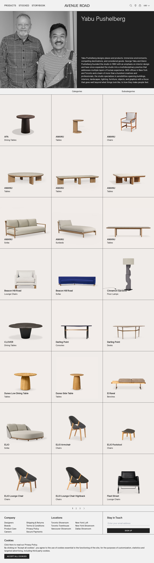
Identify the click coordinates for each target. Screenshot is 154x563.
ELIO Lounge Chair (13, 496)
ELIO (6, 444)
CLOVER (8, 342)
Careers (8, 531)
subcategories (128, 91)
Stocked (24, 5)
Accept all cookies (17, 556)
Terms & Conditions (35, 525)
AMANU (60, 136)
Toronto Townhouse (60, 525)
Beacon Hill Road (12, 290)
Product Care (10, 528)
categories (77, 91)
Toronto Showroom (60, 522)
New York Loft (81, 522)
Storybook (38, 5)
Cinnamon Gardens (117, 290)
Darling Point (62, 342)
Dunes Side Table (64, 393)
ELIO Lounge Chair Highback (70, 496)
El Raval (111, 393)
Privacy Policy (32, 528)
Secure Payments (34, 531)
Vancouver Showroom (61, 528)
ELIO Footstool (114, 444)
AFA (6, 136)
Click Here (9, 544)
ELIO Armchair (63, 444)
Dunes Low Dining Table (16, 393)
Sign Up (128, 530)
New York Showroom (84, 525)
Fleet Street (113, 496)
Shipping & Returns (35, 522)
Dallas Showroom (83, 528)
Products (10, 5)
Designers (9, 522)
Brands (7, 525)
